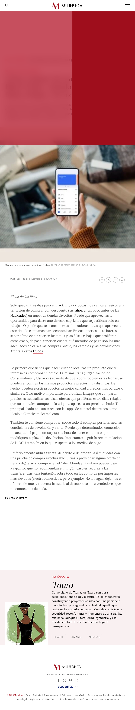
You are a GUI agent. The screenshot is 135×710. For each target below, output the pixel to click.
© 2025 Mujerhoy (15, 695)
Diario (58, 637)
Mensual (94, 637)
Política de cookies (88, 699)
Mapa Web (80, 695)
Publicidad (67, 695)
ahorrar (81, 310)
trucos (38, 351)
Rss (28, 695)
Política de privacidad (67, 699)
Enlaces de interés (17, 498)
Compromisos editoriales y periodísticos (106, 695)
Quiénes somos (51, 695)
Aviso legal (21, 699)
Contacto (37, 695)
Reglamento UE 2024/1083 (42, 699)
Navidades (18, 315)
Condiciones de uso (109, 699)
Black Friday (64, 305)
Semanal (76, 637)
